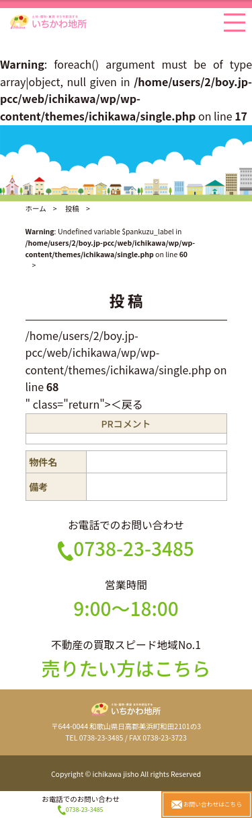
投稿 (72, 208)
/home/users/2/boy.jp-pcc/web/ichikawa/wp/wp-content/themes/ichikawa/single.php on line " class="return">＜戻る (126, 369)
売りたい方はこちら (125, 667)
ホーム (36, 208)
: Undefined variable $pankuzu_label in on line (111, 242)
